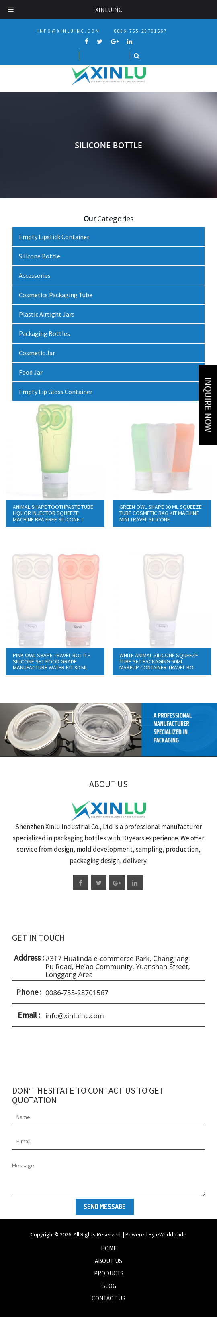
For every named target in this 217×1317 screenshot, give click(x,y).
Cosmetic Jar (37, 353)
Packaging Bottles (44, 333)
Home (109, 1248)
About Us (108, 1261)
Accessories (35, 275)
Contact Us (108, 1298)
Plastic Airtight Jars (46, 314)
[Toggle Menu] (11, 9)
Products (108, 1273)
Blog (108, 1286)
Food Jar (31, 372)
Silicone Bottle (39, 256)
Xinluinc (108, 10)
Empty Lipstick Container (54, 237)
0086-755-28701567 (140, 31)
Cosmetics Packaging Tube (55, 295)
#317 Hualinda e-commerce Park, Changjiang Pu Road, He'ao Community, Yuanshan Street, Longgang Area (117, 966)
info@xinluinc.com (68, 31)
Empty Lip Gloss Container (55, 392)
